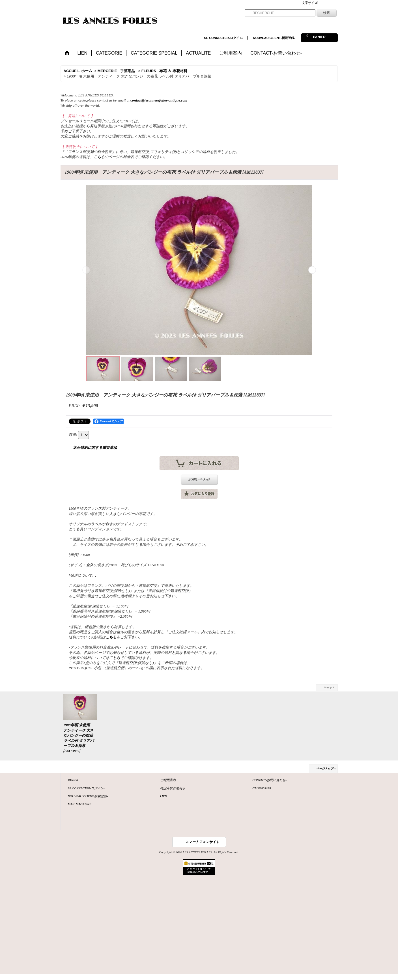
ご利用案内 (168, 780)
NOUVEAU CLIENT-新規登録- (274, 38)
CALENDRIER (261, 788)
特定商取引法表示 (172, 788)
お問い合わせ (199, 479)
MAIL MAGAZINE (79, 804)
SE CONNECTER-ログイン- (223, 38)
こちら (99, 157)
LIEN (163, 796)
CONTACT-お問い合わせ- (269, 780)
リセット (329, 687)
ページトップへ (326, 768)
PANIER (73, 780)
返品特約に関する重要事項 (95, 447)
